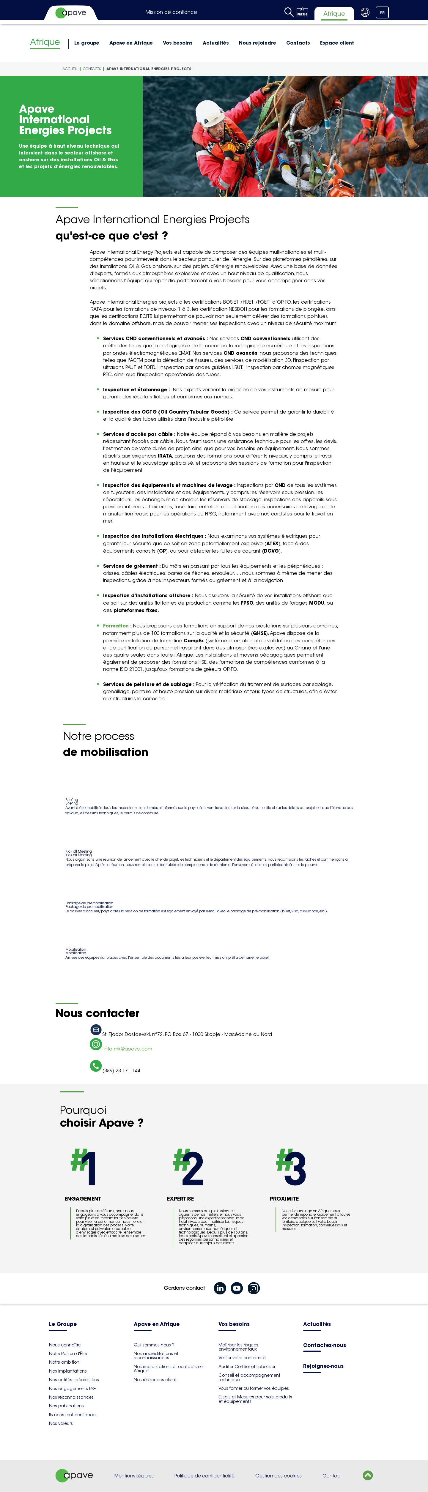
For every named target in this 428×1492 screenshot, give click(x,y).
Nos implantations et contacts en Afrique (168, 1368)
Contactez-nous (324, 1346)
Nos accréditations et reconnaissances (156, 1355)
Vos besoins (178, 43)
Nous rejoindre (257, 43)
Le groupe (86, 43)
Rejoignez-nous (323, 1366)
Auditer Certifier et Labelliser (246, 1366)
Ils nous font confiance (72, 1414)
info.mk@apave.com (128, 1049)
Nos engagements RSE (72, 1388)
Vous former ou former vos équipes (253, 1388)
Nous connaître (65, 1345)
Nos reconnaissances (71, 1397)
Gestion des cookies (278, 1476)
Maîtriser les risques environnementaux (238, 1347)
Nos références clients (156, 1379)
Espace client (337, 43)
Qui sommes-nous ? (154, 1345)
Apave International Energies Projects (148, 69)
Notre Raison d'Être (68, 1353)
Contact (332, 1476)
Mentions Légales (134, 1476)
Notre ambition (64, 1362)
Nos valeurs (61, 1423)
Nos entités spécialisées (74, 1379)
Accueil (69, 69)
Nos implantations (68, 1371)
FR (382, 13)
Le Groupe (63, 1324)
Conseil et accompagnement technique (249, 1377)
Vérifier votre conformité (241, 1357)
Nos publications (66, 1406)
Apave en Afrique (131, 43)
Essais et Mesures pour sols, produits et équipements (255, 1399)
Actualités (216, 43)
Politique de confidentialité (204, 1476)
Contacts (298, 43)
